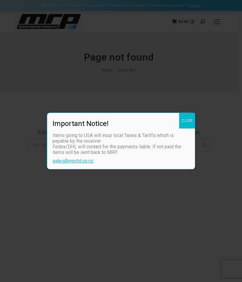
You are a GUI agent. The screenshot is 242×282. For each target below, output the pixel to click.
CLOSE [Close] (187, 121)
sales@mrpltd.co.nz (72, 161)
